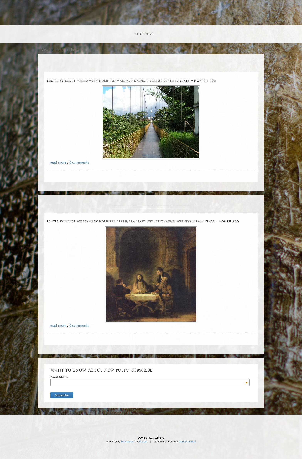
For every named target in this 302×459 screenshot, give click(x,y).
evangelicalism (148, 81)
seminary (137, 221)
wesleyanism (188, 221)
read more (58, 162)
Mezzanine (127, 441)
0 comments (79, 162)
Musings (144, 34)
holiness (107, 81)
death (169, 81)
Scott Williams (79, 81)
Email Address (149, 377)
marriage (125, 81)
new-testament (161, 221)
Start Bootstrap (187, 441)
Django (143, 441)
